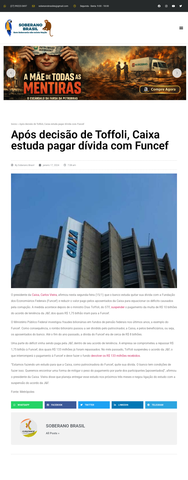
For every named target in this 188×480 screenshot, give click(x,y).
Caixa (35, 295)
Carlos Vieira (49, 295)
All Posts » (52, 433)
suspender (117, 307)
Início (14, 123)
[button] (181, 28)
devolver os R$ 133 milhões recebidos (115, 355)
